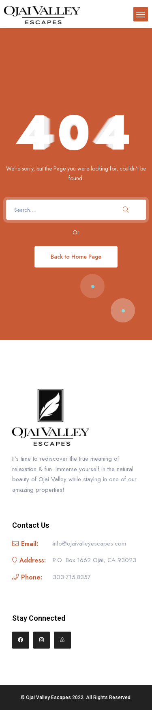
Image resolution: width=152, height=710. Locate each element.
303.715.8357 (72, 577)
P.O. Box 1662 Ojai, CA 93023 (94, 560)
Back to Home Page (76, 257)
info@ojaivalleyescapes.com (89, 543)
